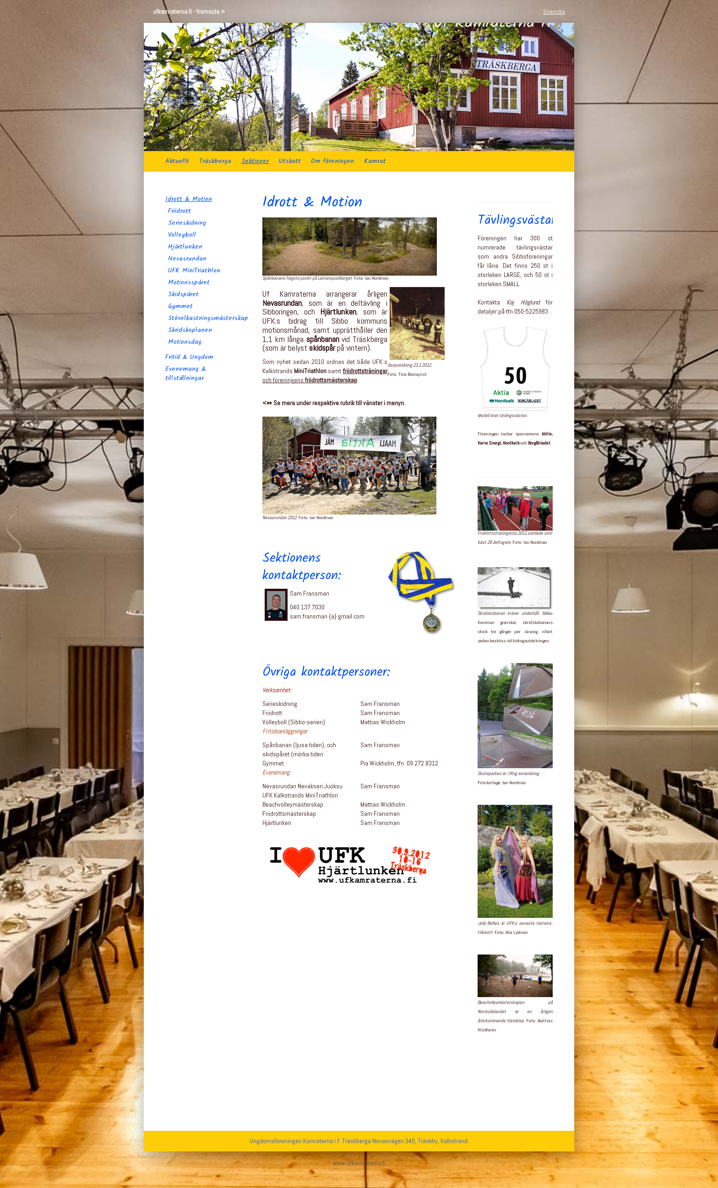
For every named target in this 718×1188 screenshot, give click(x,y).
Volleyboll (182, 235)
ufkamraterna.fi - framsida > (189, 11)
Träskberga (215, 161)
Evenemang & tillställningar (185, 373)
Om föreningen (332, 161)
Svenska (554, 11)
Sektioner (255, 161)
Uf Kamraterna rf (493, 87)
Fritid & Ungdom (189, 357)
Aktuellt (177, 161)
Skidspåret (183, 294)
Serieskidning (187, 223)
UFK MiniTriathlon (194, 271)
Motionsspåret (189, 282)
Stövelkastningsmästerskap (204, 318)
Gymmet (180, 306)
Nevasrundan (187, 259)
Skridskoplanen (190, 330)
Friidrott (179, 211)
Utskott (290, 161)
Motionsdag (184, 342)
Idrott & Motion (188, 199)
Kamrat (375, 161)
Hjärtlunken (185, 247)
